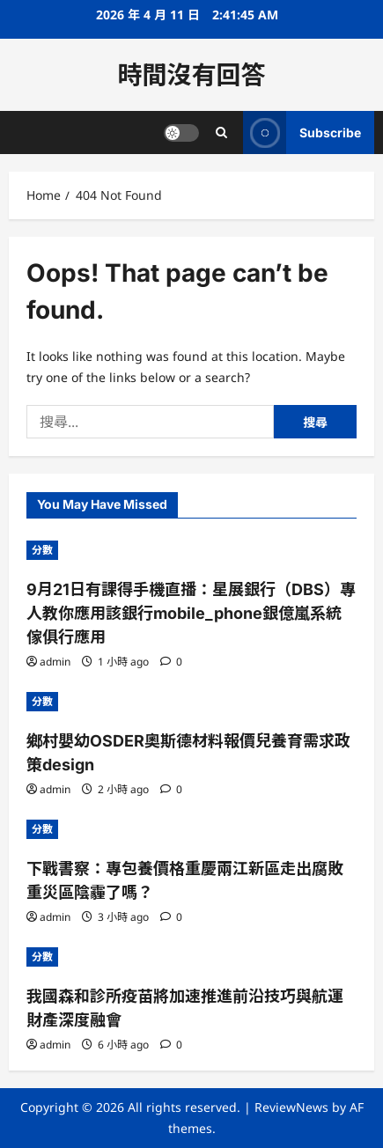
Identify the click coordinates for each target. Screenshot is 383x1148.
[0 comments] (171, 661)
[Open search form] (221, 132)
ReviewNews (291, 1107)
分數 (42, 549)
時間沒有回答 (191, 75)
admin (55, 661)
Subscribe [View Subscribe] (302, 132)
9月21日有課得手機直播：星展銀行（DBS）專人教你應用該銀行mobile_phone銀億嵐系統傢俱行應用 (191, 613)
